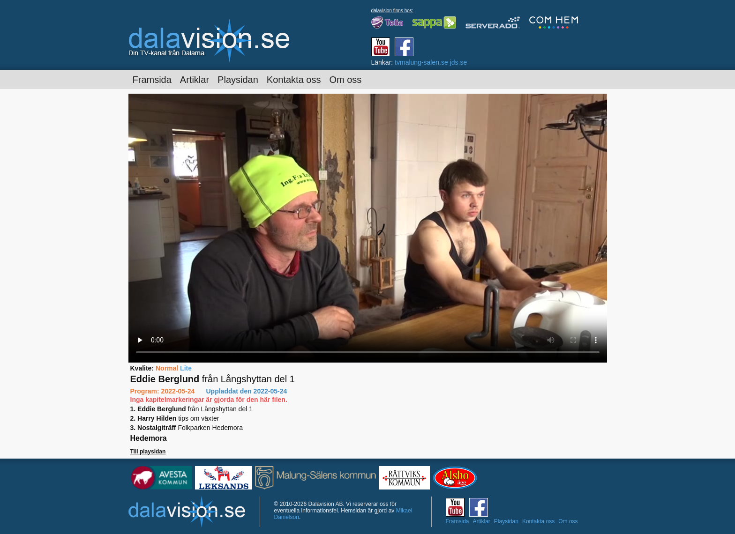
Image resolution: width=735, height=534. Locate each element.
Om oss (345, 79)
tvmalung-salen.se (421, 62)
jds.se (458, 62)
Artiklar (194, 79)
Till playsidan (148, 451)
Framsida (152, 79)
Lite (186, 368)
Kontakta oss (294, 79)
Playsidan (238, 79)
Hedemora (148, 438)
